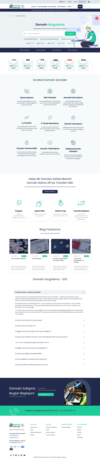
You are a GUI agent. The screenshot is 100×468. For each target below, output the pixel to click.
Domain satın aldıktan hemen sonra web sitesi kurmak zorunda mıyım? (41, 338)
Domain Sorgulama (51, 428)
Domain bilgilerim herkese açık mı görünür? (31, 360)
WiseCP (79, 431)
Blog (75, 1)
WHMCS (79, 428)
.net (40, 45)
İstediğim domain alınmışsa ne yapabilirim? (31, 349)
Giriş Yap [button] (83, 1)
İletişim (32, 436)
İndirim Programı (72, 51)
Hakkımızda (33, 428)
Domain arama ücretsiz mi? (25, 327)
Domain (35, 7)
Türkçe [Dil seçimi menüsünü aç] (62, 1)
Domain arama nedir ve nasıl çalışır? (28, 322)
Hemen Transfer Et (50, 193)
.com (30, 45)
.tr (71, 45)
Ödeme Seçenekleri (35, 434)
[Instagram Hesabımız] (21, 457)
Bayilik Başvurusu (46, 396)
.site (51, 45)
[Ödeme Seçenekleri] (18, 449)
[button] (93, 66)
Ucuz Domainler (52, 7)
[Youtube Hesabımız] (24, 457)
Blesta (79, 436)
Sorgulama (70, 35)
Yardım (70, 1)
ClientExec (80, 439)
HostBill (79, 434)
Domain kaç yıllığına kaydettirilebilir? (28, 355)
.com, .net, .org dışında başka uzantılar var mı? (32, 344)
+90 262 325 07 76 (67, 412)
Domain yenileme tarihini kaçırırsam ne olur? (31, 366)
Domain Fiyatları (40, 51)
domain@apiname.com (16, 444)
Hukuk (32, 431)
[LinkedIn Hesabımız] (18, 457)
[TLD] (86, 7)
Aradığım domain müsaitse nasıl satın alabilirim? (33, 333)
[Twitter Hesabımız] (16, 457)
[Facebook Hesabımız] (13, 457)
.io (61, 45)
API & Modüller (61, 7)
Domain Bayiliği (43, 7)
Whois (68, 7)
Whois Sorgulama (25, 51)
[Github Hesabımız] (10, 457)
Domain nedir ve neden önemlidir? (28, 294)
